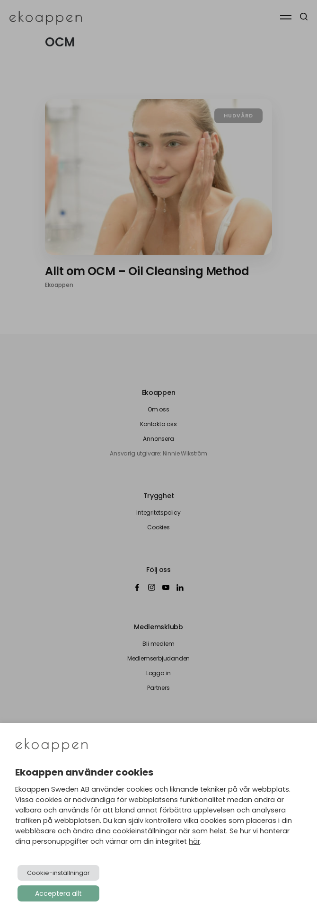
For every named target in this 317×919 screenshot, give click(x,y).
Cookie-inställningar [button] (58, 872)
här (194, 841)
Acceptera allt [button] (58, 893)
